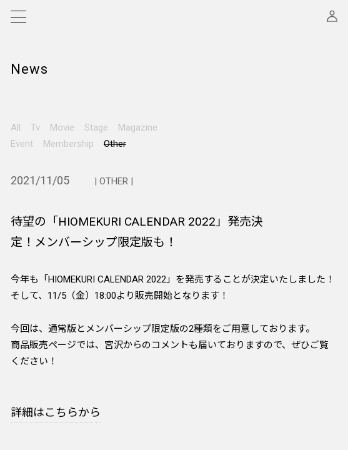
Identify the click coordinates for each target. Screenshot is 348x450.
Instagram (40, 273)
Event (22, 143)
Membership (68, 143)
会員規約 (24, 337)
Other (115, 143)
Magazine (137, 127)
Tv (35, 127)
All (16, 127)
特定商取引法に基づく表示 (51, 357)
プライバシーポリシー (153, 337)
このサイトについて (258, 357)
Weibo (33, 304)
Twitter (34, 288)
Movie (62, 127)
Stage (96, 127)
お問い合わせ (139, 357)
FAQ (234, 337)
